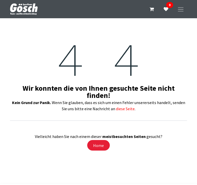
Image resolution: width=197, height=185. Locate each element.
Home (98, 145)
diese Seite (125, 108)
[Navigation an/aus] (180, 9)
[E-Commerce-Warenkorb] (151, 9)
